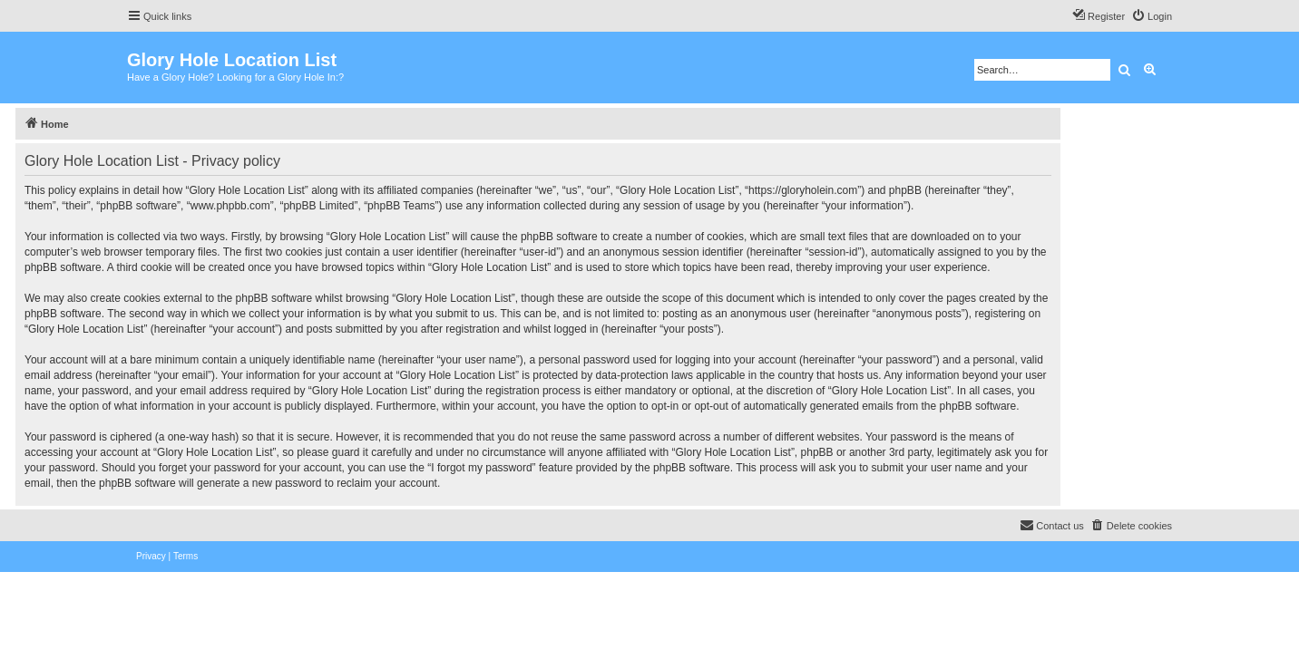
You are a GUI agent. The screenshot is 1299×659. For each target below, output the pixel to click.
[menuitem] (1151, 16)
